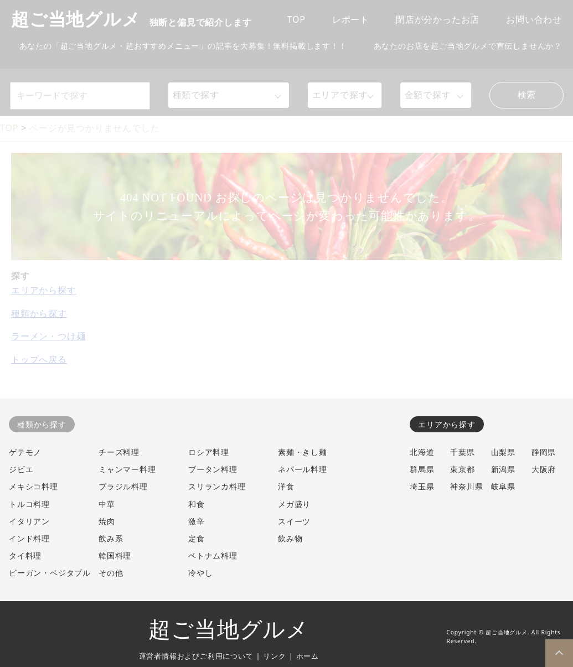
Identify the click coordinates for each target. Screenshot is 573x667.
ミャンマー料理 (127, 469)
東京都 (462, 469)
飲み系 (111, 538)
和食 (196, 504)
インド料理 (29, 538)
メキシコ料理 (33, 486)
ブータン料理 (213, 469)
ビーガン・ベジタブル (50, 572)
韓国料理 (115, 555)
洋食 (286, 486)
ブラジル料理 (123, 486)
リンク (274, 656)
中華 (107, 504)
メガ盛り (294, 504)
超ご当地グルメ (228, 629)
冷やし (200, 572)
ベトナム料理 (213, 555)
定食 (196, 538)
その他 (111, 572)
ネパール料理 (302, 469)
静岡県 (543, 452)
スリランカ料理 (217, 486)
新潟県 (503, 469)
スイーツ (294, 521)
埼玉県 (422, 486)
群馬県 (422, 469)
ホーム (307, 656)
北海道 (422, 452)
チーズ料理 (119, 452)
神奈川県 (466, 486)
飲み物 (290, 538)
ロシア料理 (208, 452)
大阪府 (543, 469)
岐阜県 (503, 486)
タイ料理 (25, 555)
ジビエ (21, 469)
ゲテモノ (25, 452)
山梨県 (503, 452)
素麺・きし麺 (302, 452)
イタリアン (29, 521)
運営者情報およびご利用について (196, 656)
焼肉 (107, 521)
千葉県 (462, 452)
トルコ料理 (29, 504)
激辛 (196, 521)
